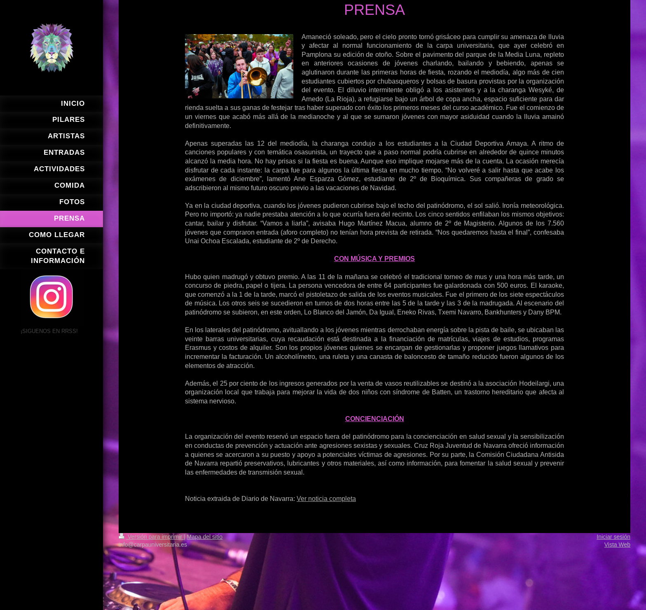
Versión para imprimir (151, 536)
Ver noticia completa (326, 498)
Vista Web (617, 544)
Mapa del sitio (204, 536)
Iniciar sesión (613, 536)
